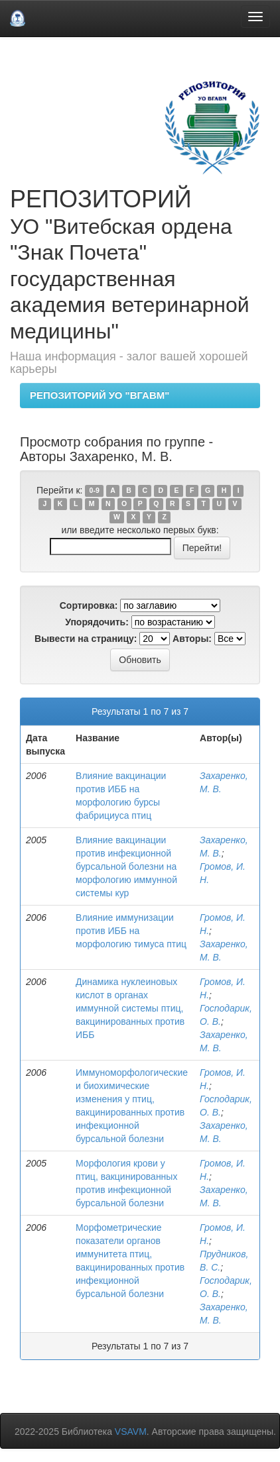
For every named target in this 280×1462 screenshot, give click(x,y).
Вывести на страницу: (86, 638)
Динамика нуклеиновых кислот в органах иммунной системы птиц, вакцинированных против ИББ (130, 1008)
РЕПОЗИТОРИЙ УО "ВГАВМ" (99, 395)
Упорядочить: (97, 622)
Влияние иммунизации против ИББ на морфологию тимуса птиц (131, 930)
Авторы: (192, 638)
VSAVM (131, 1431)
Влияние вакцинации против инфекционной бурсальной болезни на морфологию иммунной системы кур (126, 866)
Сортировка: (89, 605)
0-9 (95, 491)
